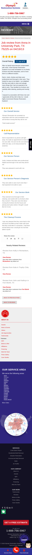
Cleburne (6, 390)
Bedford (6, 385)
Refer (16, 461)
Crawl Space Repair (16, 450)
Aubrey (6, 382)
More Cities (5, 402)
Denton (6, 396)
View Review (7, 257)
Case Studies (5, 357)
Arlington (6, 380)
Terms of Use (13, 545)
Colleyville (6, 391)
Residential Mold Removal (16, 453)
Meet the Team (5, 352)
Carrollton (6, 388)
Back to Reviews (9, 302)
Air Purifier (16, 463)
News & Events (5, 327)
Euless (5, 398)
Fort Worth (25, 289)
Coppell (6, 393)
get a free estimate (16, 522)
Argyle (5, 379)
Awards (3, 324)
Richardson (6, 261)
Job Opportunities (6, 333)
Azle (5, 383)
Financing (4, 349)
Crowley (6, 394)
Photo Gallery (5, 354)
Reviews (3, 338)
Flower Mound (7, 399)
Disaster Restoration (16, 455)
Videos (3, 330)
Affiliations (4, 346)
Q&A (2, 341)
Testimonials (4, 335)
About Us (4, 319)
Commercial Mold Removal (16, 458)
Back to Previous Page (12, 297)
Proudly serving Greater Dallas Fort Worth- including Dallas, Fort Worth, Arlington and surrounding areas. (16, 17)
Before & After (5, 343)
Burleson (6, 386)
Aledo (5, 375)
